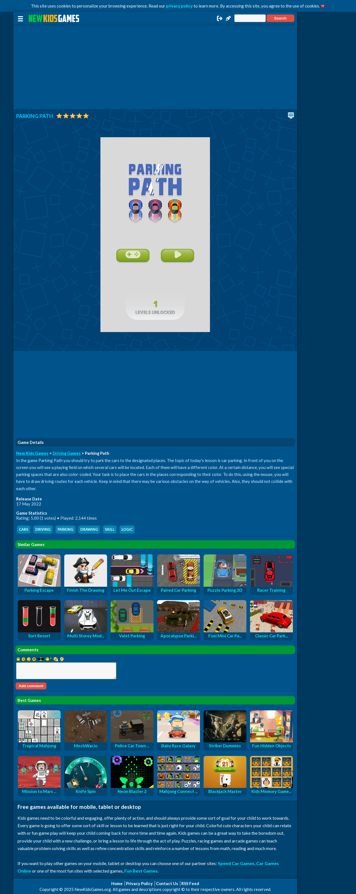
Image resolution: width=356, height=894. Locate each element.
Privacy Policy (139, 883)
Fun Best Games (141, 870)
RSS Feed (190, 883)
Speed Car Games (236, 863)
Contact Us (167, 883)
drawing (89, 529)
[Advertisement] (155, 67)
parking (65, 529)
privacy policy (179, 5)
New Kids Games (32, 453)
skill (110, 529)
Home (117, 883)
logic (127, 529)
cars (23, 529)
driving (43, 529)
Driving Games (67, 453)
